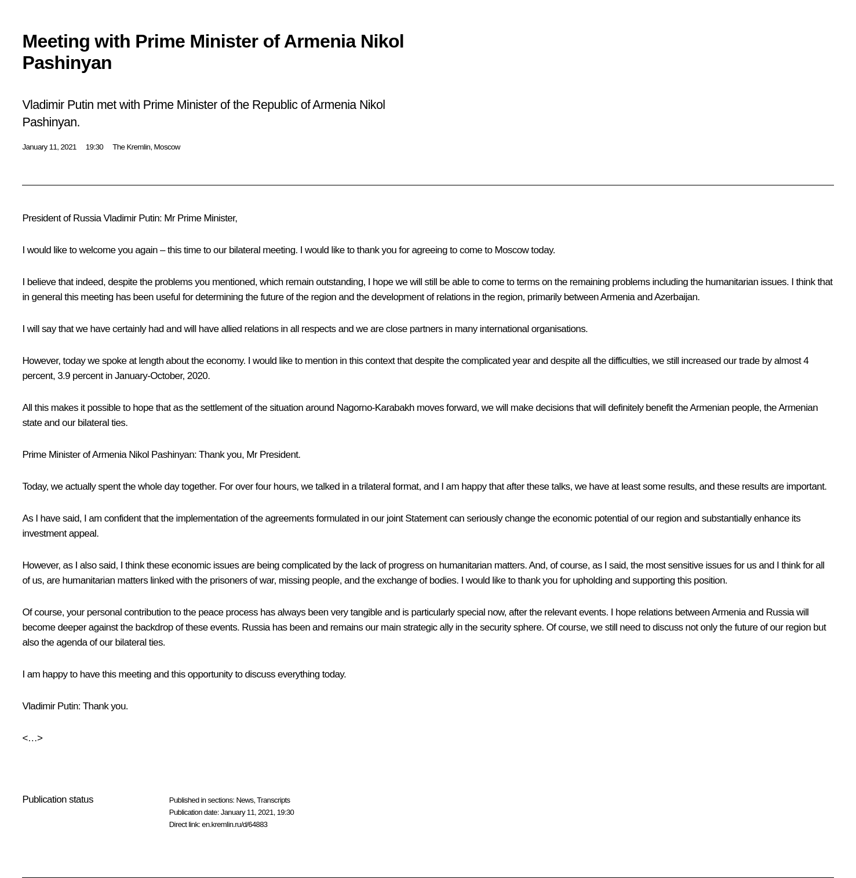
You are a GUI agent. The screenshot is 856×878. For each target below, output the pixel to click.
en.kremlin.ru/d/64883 (234, 824)
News (244, 800)
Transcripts (273, 800)
